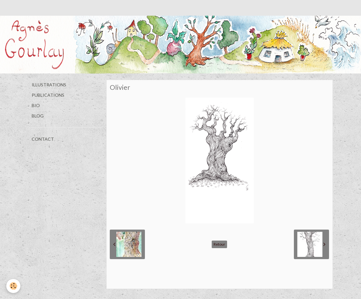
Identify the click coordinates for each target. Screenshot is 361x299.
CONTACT (43, 139)
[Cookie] (13, 286)
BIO (36, 105)
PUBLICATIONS (48, 95)
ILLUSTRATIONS (49, 84)
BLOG (38, 115)
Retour (219, 244)
